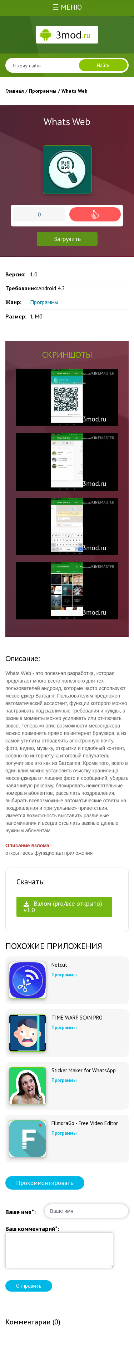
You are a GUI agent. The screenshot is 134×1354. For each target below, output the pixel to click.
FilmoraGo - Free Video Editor (84, 1123)
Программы (44, 302)
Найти (103, 65)
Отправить (28, 1285)
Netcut (59, 965)
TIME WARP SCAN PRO (77, 1018)
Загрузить (67, 239)
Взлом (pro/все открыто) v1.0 (63, 906)
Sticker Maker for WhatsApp (83, 1070)
